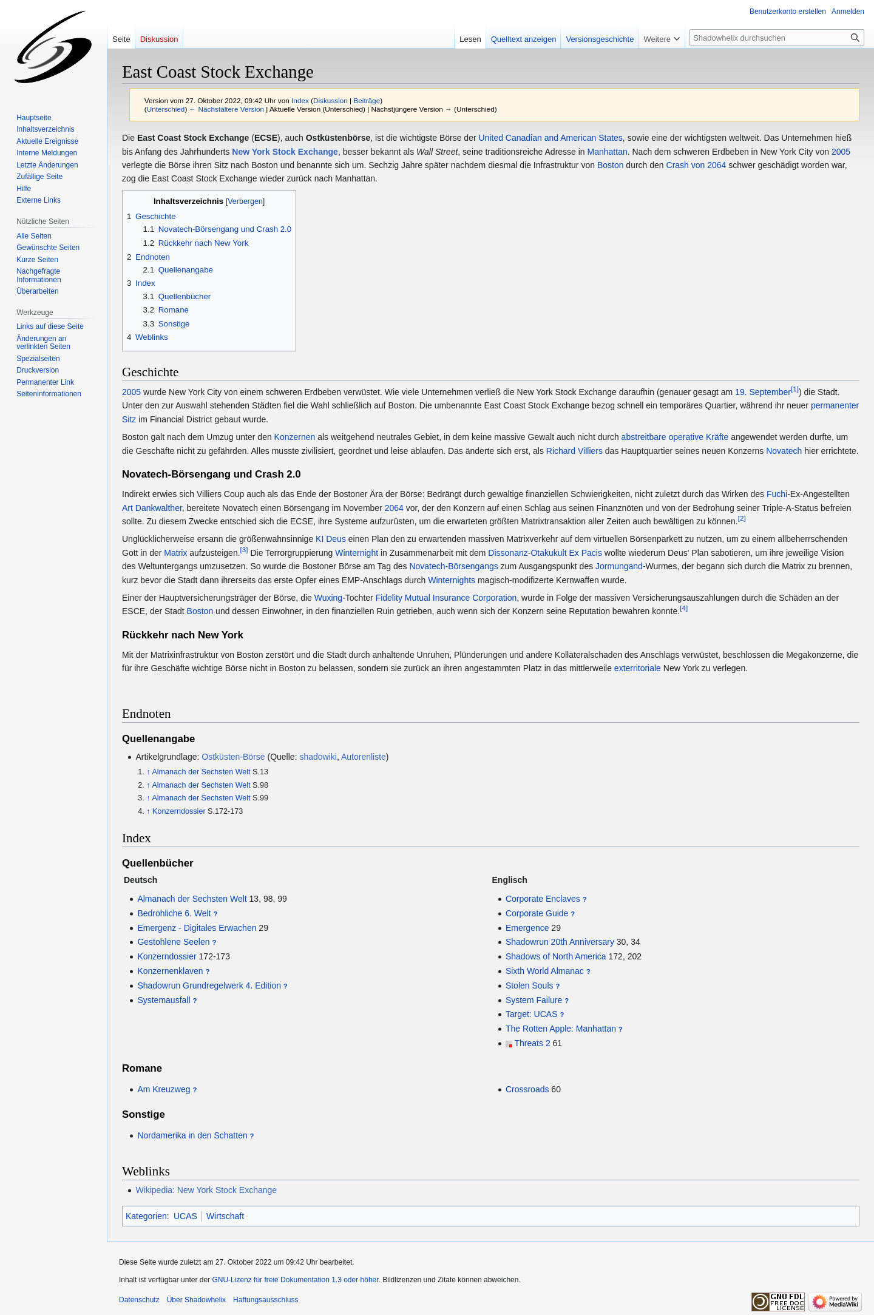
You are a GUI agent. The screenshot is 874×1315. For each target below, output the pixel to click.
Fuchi (777, 494)
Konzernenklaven (170, 971)
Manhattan (608, 152)
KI (320, 539)
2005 (841, 152)
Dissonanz (507, 553)
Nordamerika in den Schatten (192, 1135)
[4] (684, 608)
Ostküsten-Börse (233, 757)
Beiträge (366, 100)
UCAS (185, 1216)
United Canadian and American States (550, 138)
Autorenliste (363, 757)
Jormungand (619, 566)
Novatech (784, 451)
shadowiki (317, 757)
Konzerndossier (179, 811)
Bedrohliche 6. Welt (174, 913)
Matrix (175, 553)
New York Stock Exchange (285, 152)
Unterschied (166, 109)
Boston (610, 165)
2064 (394, 508)
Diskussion (330, 100)
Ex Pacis (585, 553)
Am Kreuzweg (163, 1089)
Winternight (356, 553)
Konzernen (295, 437)
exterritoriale (637, 668)
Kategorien (146, 1216)
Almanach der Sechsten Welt (201, 772)
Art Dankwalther (152, 508)
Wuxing (328, 598)
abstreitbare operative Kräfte (675, 437)
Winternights (451, 580)
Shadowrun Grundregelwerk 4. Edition (209, 985)
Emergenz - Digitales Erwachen (196, 928)
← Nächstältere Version (226, 109)
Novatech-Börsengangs (453, 566)
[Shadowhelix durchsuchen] (776, 37)
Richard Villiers (574, 451)
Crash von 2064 (696, 165)
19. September (763, 392)
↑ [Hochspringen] (148, 772)
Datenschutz (139, 1300)
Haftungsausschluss (265, 1300)
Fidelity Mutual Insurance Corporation (446, 598)
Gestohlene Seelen (173, 942)
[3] (244, 549)
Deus (336, 539)
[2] (742, 518)
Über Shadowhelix (196, 1300)
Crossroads (527, 1089)
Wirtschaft (225, 1216)
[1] (795, 389)
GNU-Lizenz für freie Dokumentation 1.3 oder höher (295, 1280)
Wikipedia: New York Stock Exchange (206, 1190)
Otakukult (548, 553)
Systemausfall (163, 1000)
